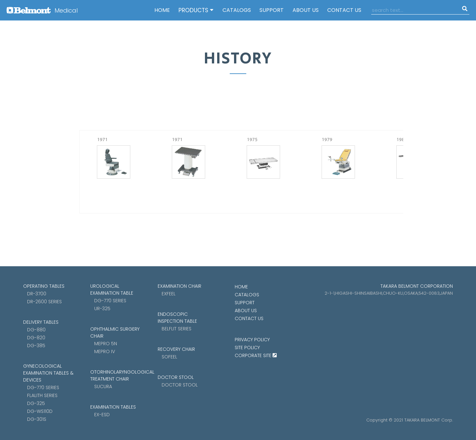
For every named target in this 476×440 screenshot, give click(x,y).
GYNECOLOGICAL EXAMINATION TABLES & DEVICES (48, 373)
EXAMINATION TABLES (113, 407)
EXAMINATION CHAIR (179, 286)
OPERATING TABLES (43, 286)
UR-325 (102, 308)
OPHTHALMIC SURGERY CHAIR (114, 332)
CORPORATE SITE (256, 355)
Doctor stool (180, 385)
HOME (162, 10)
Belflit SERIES (176, 328)
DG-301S (36, 419)
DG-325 (36, 403)
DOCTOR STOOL (176, 377)
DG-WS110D (40, 411)
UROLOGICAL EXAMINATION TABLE (111, 289)
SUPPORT (271, 10)
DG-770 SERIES (43, 387)
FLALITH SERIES (42, 395)
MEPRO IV (104, 351)
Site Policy (247, 347)
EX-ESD (102, 414)
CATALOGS (236, 10)
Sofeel (169, 356)
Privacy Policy (252, 339)
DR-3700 (36, 293)
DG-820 (36, 337)
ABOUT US (306, 10)
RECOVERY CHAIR (176, 349)
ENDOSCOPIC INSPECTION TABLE (177, 317)
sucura (103, 386)
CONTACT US (344, 10)
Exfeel (169, 293)
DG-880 (36, 329)
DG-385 (36, 345)
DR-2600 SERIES (44, 301)
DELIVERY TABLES (41, 322)
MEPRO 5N (105, 343)
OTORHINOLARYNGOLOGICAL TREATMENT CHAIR (115, 375)
